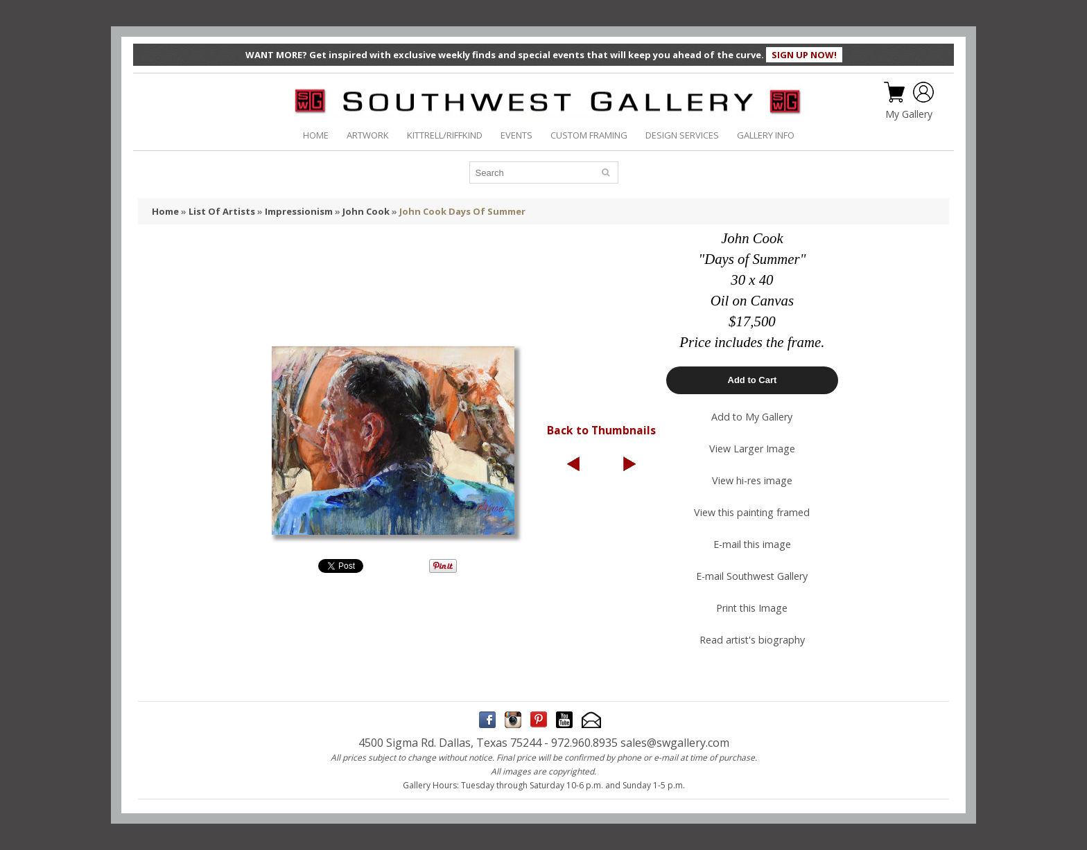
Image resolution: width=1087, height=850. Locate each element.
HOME (316, 135)
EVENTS (516, 135)
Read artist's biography (752, 639)
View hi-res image (752, 480)
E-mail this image (752, 544)
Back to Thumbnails (601, 430)
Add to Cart (752, 380)
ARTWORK (368, 135)
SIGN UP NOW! (804, 54)
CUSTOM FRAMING (588, 135)
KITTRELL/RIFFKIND (444, 135)
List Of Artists (222, 211)
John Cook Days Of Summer (462, 211)
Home (165, 211)
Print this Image (752, 607)
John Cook (366, 211)
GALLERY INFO (765, 135)
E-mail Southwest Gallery (752, 576)
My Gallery (908, 114)
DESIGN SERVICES (682, 135)
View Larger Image (752, 448)
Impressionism (299, 211)
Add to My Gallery (751, 416)
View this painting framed (752, 512)
